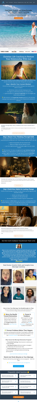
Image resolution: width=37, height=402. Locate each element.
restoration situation (13, 335)
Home (7, 1)
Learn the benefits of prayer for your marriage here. (19, 362)
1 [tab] (15, 260)
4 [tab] (19, 260)
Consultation (11, 1)
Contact (30, 1)
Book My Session (18, 185)
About (27, 1)
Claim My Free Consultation (18, 133)
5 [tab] (20, 260)
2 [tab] (16, 260)
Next (34, 253)
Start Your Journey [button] (18, 397)
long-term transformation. (27, 198)
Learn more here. (13, 324)
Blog (25, 1)
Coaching (15, 1)
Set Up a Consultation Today (18, 366)
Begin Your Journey (19, 235)
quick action (17, 204)
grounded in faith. (24, 195)
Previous (2, 253)
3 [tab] (17, 260)
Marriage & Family (20, 2)
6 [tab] (21, 260)
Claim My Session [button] (18, 18)
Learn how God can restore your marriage (18, 353)
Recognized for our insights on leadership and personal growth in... (18, 48)
